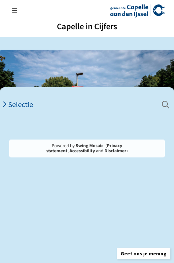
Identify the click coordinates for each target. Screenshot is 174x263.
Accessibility (82, 151)
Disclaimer (115, 151)
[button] (143, 253)
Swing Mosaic (90, 146)
